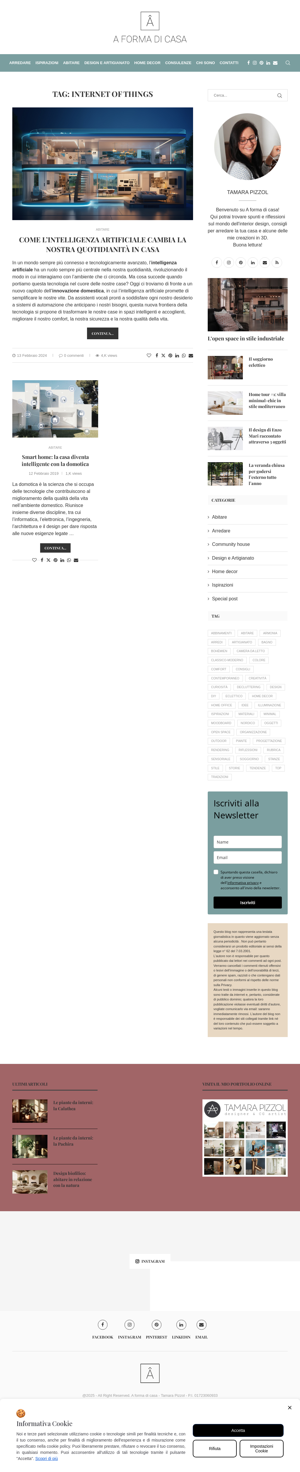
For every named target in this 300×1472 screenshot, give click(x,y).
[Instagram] (255, 62)
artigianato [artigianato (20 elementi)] (270, 643)
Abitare (219, 516)
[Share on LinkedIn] (177, 355)
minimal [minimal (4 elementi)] (275, 743)
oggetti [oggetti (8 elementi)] (219, 763)
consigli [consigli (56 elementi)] (246, 683)
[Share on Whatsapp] (184, 355)
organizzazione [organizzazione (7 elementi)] (226, 773)
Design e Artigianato (233, 557)
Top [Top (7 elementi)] (265, 823)
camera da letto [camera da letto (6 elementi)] (227, 663)
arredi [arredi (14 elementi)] (243, 643)
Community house (231, 543)
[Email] (275, 62)
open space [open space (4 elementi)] (246, 763)
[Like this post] (149, 355)
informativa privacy (243, 939)
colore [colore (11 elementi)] (263, 673)
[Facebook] (248, 62)
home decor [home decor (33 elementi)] (223, 723)
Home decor (225, 570)
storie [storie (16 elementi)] (218, 823)
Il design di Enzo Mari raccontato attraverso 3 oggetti (267, 435)
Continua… (103, 333)
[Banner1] (245, 1194)
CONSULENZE (178, 63)
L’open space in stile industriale (246, 338)
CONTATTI (229, 63)
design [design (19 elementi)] (218, 713)
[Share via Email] (191, 355)
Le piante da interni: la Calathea (74, 1162)
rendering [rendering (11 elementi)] (221, 793)
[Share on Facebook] (157, 355)
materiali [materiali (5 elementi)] (249, 743)
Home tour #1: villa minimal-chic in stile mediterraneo (268, 399)
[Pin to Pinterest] (170, 355)
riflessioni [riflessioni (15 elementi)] (251, 793)
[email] (248, 914)
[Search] (288, 62)
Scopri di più (46, 1458)
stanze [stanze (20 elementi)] (248, 813)
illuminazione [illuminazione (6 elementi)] (241, 733)
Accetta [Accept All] (238, 1430)
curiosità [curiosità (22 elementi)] (220, 703)
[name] (248, 898)
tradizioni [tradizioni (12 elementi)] (221, 833)
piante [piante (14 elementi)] (217, 783)
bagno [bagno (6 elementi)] (217, 653)
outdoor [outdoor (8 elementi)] (258, 773)
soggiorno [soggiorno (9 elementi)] (222, 813)
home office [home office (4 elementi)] (255, 723)
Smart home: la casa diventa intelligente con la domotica (55, 460)
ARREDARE (20, 63)
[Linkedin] (268, 62)
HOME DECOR (147, 63)
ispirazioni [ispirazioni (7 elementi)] (221, 743)
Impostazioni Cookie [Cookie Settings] (261, 1448)
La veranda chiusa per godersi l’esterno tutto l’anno (268, 470)
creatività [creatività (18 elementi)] (261, 693)
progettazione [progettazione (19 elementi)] (247, 783)
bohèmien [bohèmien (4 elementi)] (242, 653)
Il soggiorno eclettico (260, 361)
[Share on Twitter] (163, 355)
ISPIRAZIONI (46, 63)
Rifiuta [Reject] (215, 1448)
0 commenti (71, 355)
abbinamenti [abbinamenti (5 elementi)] (222, 633)
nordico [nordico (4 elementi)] (251, 753)
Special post (225, 598)
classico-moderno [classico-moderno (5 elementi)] (229, 673)
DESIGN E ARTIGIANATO (106, 63)
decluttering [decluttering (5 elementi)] (252, 703)
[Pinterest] (261, 62)
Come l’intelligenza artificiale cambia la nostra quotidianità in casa (102, 244)
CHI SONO (205, 63)
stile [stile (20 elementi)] (269, 813)
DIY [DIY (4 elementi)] (236, 713)
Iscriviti (247, 959)
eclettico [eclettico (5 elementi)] (259, 713)
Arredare (221, 530)
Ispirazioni (222, 584)
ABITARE (71, 63)
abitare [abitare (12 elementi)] (250, 633)
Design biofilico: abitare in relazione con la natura (75, 1235)
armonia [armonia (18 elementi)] (219, 643)
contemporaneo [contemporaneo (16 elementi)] (227, 693)
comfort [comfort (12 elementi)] (220, 683)
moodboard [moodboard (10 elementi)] (222, 753)
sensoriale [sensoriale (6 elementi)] (246, 803)
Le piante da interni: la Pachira (74, 1197)
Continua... (55, 548)
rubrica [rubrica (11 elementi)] (219, 803)
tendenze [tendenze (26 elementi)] (242, 823)
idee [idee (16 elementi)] (215, 733)
